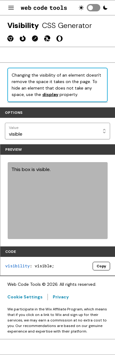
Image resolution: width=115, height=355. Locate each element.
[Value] (57, 131)
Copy (101, 266)
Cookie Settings (25, 297)
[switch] (93, 7)
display (50, 94)
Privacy (61, 297)
